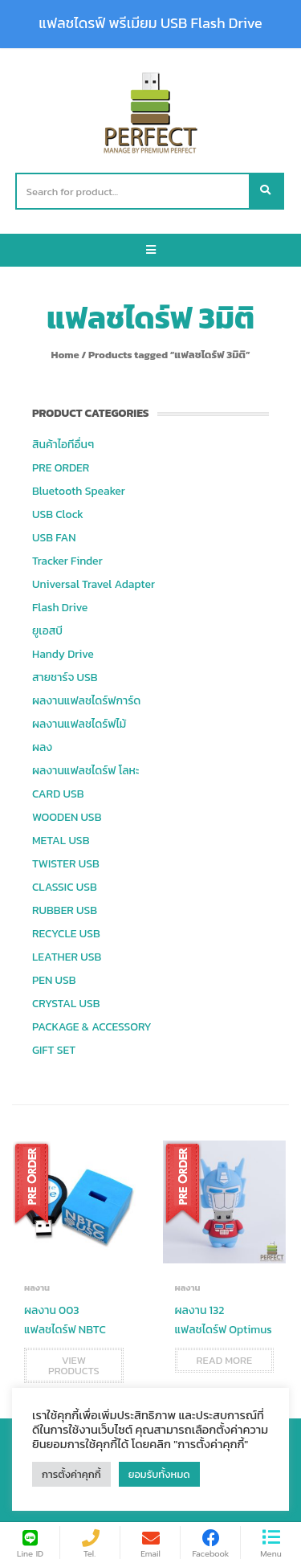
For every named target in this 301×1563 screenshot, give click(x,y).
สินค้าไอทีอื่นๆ (63, 444)
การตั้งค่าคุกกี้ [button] (71, 1474)
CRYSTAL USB (66, 1003)
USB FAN (54, 537)
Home (65, 354)
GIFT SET (53, 1050)
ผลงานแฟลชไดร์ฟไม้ (79, 724)
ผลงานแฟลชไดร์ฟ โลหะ (85, 770)
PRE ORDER (60, 467)
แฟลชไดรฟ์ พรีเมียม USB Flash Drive (150, 23)
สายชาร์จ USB (65, 677)
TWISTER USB (66, 863)
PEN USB (54, 980)
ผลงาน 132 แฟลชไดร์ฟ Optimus (223, 1320)
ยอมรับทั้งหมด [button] (159, 1474)
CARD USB (57, 794)
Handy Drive (63, 654)
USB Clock (57, 514)
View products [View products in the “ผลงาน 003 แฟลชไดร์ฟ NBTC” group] (74, 1365)
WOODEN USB (66, 817)
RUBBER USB (64, 910)
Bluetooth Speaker (78, 491)
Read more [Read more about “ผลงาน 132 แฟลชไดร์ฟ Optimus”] (225, 1360)
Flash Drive (59, 607)
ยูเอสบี (47, 630)
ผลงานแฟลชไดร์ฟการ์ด (86, 700)
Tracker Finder (67, 561)
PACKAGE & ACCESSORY (92, 1026)
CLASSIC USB (64, 887)
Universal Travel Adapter (93, 584)
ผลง (42, 747)
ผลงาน (37, 1287)
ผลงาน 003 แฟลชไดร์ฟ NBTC (65, 1320)
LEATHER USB (66, 957)
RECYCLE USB (66, 933)
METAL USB (60, 840)
